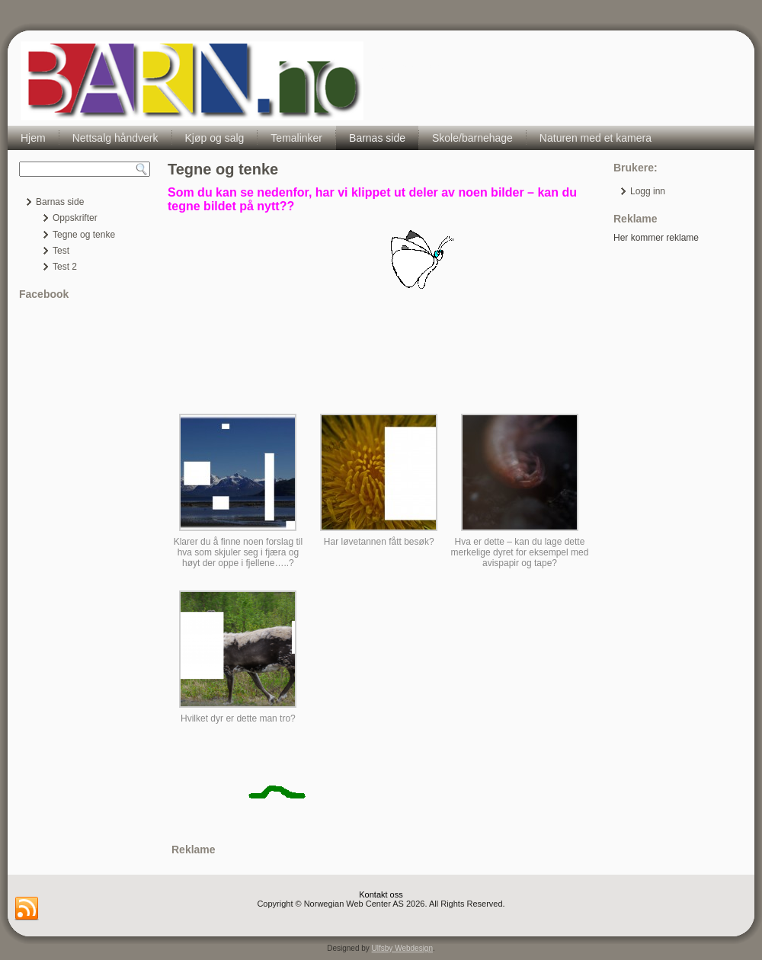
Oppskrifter (75, 218)
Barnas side (377, 138)
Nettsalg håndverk (115, 138)
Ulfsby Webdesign (402, 948)
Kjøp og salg (215, 138)
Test (61, 250)
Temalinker (296, 138)
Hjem (33, 138)
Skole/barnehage (472, 138)
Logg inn (647, 191)
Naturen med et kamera (595, 138)
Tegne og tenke (84, 234)
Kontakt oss (380, 894)
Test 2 (65, 266)
